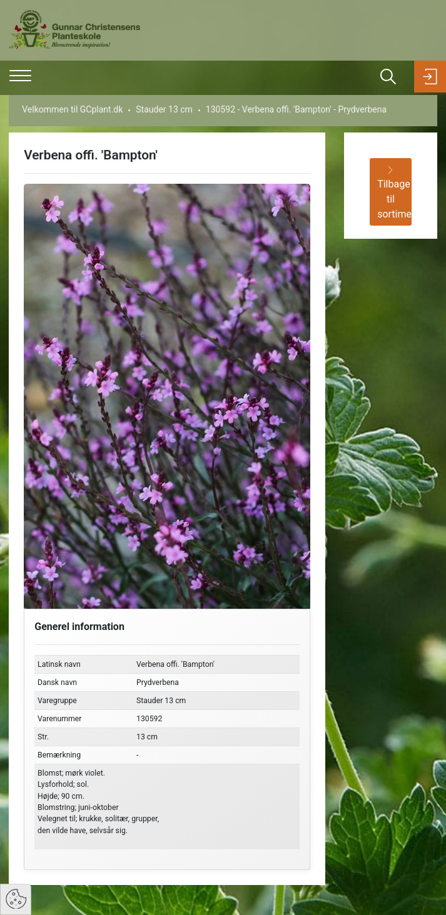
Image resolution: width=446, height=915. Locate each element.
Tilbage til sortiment (394, 193)
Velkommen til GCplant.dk (72, 109)
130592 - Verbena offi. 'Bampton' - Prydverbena (296, 109)
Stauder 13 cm (164, 109)
